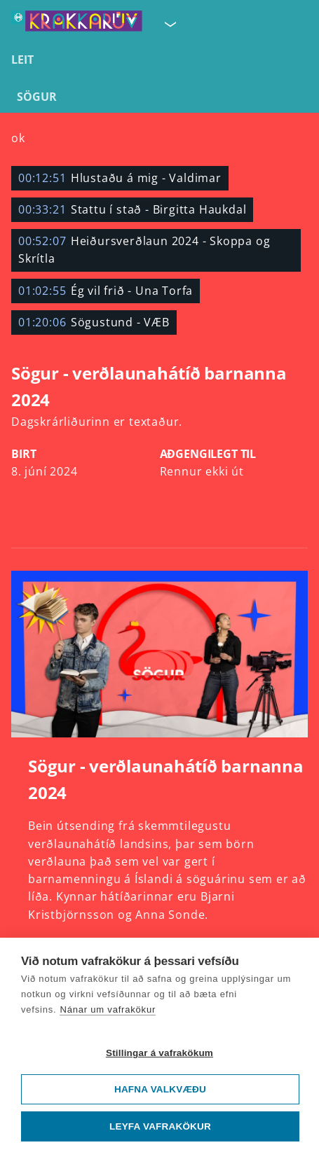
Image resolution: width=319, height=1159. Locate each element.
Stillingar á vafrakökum (159, 1053)
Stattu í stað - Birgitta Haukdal (132, 209)
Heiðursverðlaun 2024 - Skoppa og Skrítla (144, 249)
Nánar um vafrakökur (108, 1009)
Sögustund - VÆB (94, 322)
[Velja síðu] (169, 23)
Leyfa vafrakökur (160, 1126)
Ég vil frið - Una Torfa (105, 290)
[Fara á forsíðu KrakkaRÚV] (76, 24)
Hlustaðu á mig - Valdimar (120, 178)
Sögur (37, 96)
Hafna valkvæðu (160, 1089)
